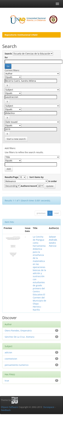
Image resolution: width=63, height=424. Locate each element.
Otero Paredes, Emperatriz (18, 330)
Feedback (5, 410)
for (6, 57)
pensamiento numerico (16, 364)
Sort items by (36, 177)
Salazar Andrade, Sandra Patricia (53, 241)
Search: (8, 53)
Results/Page (11, 177)
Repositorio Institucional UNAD (21, 34)
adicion (8, 352)
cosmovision (11, 358)
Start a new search (16, 138)
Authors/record (29, 185)
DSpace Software (9, 407)
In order (52, 181)
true (7, 380)
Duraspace (48, 407)
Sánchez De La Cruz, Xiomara (19, 336)
